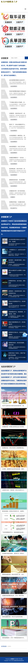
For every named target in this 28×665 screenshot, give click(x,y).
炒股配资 (13, 208)
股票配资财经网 (17, 660)
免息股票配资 (14, 97)
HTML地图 (20, 658)
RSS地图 (16, 658)
